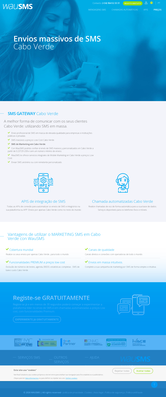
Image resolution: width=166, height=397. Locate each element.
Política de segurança (115, 392)
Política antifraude (134, 392)
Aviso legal (99, 392)
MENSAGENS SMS (97, 9)
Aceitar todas (143, 370)
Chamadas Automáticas (125, 9)
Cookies (89, 392)
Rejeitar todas (122, 370)
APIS (146, 9)
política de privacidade (73, 392)
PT (159, 3)
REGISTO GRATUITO (133, 3)
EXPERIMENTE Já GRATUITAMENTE (37, 319)
